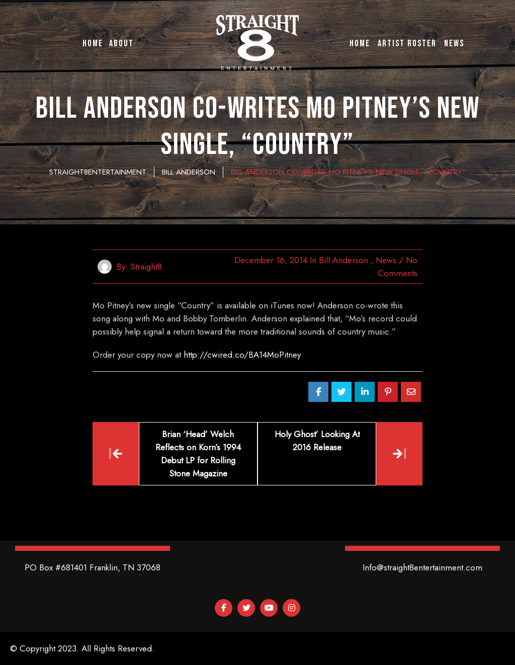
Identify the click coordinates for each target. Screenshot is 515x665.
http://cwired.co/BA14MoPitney (242, 355)
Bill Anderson (343, 260)
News (386, 260)
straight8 (146, 267)
